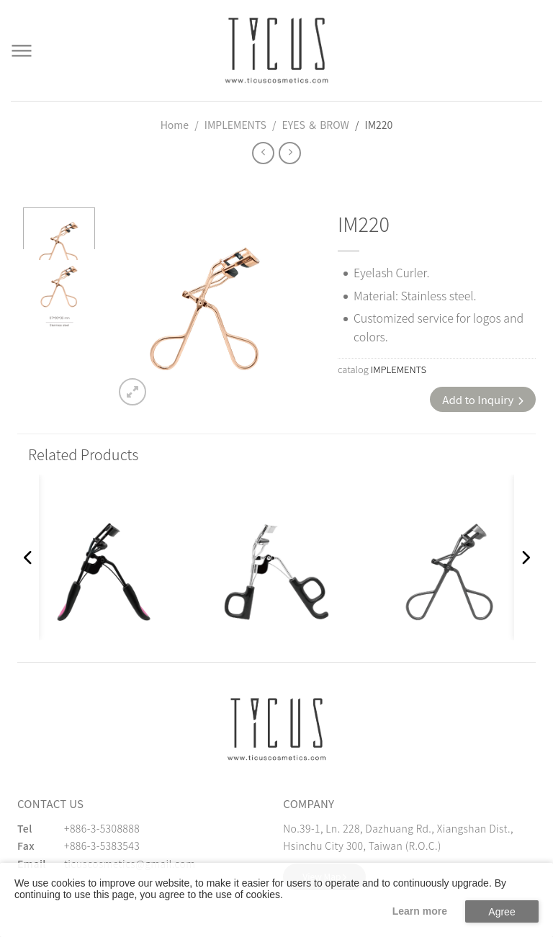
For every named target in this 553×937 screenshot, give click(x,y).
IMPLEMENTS (235, 124)
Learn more (419, 911)
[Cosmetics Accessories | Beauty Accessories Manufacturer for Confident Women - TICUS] (276, 50)
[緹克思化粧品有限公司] (276, 729)
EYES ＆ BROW (315, 124)
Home (175, 124)
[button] (28, 557)
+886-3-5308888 (102, 828)
